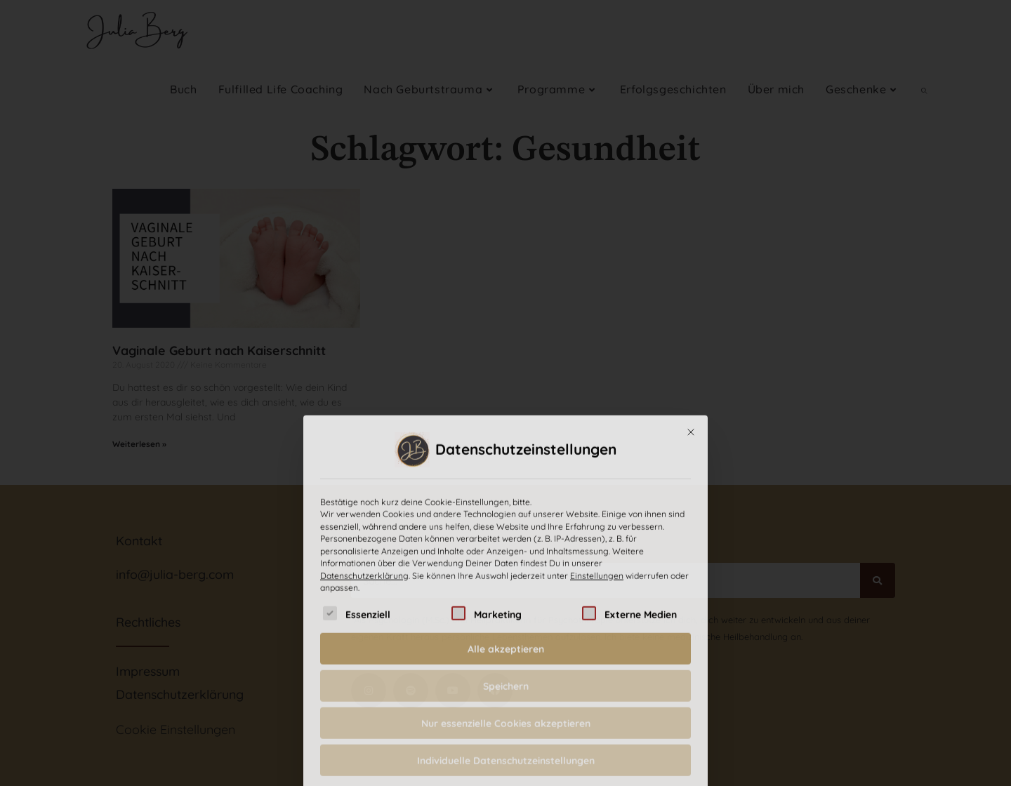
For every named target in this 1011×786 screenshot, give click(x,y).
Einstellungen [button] (596, 707)
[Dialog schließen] (691, 563)
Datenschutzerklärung (364, 707)
